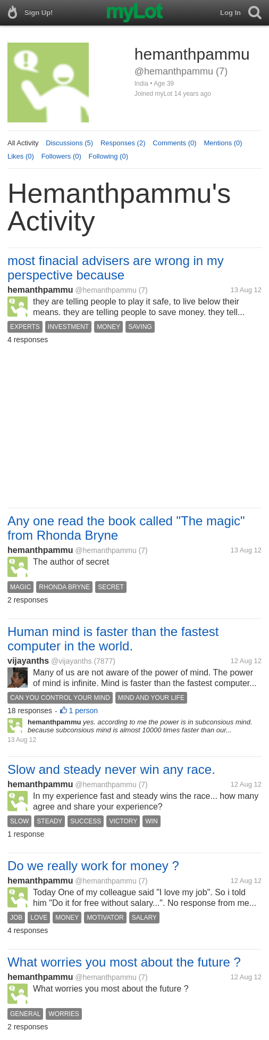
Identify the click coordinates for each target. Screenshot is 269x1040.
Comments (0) (174, 143)
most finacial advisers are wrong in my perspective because (115, 267)
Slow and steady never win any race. (111, 769)
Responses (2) (123, 143)
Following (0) (108, 156)
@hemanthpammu (105, 290)
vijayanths (28, 660)
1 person (83, 710)
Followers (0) (61, 156)
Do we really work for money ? (93, 866)
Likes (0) (20, 156)
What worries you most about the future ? (124, 962)
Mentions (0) (223, 143)
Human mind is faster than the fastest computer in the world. (113, 638)
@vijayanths (71, 661)
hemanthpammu (40, 289)
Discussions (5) (69, 143)
